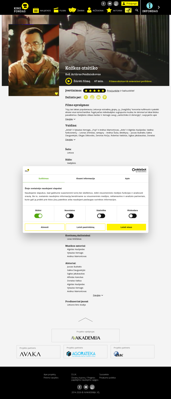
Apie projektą (50, 374)
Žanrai (76, 9)
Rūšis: (68, 159)
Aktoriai (114, 10)
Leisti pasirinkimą (85, 227)
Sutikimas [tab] (44, 178)
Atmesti (44, 227)
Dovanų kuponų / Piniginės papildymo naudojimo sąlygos (84, 378)
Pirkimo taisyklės (51, 377)
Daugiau (69, 119)
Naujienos (42, 10)
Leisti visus (126, 227)
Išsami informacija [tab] (85, 178)
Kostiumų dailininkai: (78, 235)
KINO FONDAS (21, 7)
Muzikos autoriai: (75, 245)
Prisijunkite (113, 90)
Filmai (60, 9)
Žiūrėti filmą (77, 81)
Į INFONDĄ (150, 7)
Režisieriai (95, 10)
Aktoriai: (70, 263)
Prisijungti (130, 3)
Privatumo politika (107, 377)
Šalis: (68, 149)
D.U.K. (74, 374)
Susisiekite (104, 374)
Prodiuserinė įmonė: (77, 301)
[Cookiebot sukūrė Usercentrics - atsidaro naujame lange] (134, 170)
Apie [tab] (127, 178)
